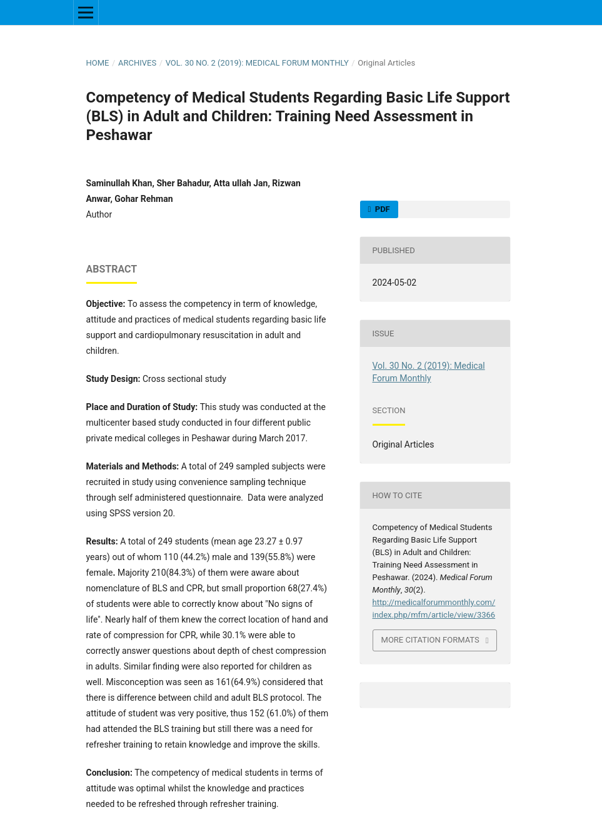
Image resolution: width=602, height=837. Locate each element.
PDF (381, 209)
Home (97, 63)
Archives (137, 63)
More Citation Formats (430, 639)
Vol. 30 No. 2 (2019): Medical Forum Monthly (257, 63)
